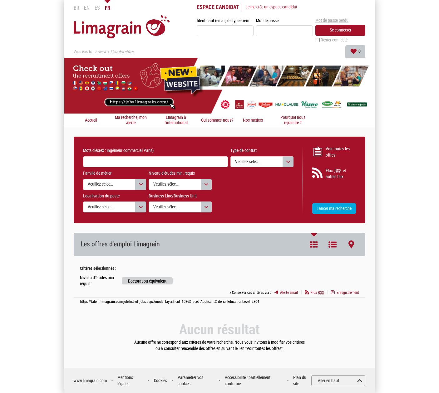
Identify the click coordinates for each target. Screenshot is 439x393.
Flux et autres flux (336, 174)
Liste (332, 244)
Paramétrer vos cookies (190, 380)
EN (87, 8)
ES (97, 8)
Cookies (160, 380)
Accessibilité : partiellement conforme (247, 380)
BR (76, 8)
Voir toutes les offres (338, 152)
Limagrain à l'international (176, 120)
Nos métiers (253, 120)
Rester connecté (334, 40)
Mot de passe (267, 20)
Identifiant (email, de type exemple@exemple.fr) (225, 20)
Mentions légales (125, 380)
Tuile (313, 244)
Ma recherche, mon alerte (131, 120)
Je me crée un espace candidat (271, 7)
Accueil (100, 52)
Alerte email (289, 292)
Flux (317, 292)
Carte (351, 244)
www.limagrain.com (90, 380)
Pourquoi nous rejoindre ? (292, 120)
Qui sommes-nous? (217, 120)
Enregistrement (348, 292)
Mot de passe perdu (331, 20)
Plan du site (299, 380)
